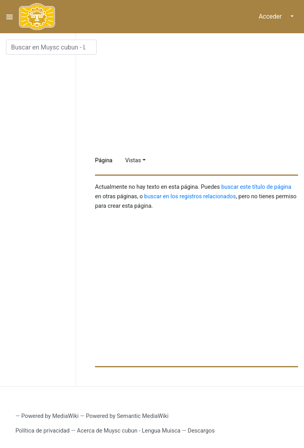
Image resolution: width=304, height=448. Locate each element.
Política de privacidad (42, 430)
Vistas (133, 160)
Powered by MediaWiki (50, 416)
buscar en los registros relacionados (190, 196)
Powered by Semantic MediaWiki (127, 416)
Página (103, 160)
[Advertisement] (199, 95)
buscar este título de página (256, 187)
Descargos (201, 430)
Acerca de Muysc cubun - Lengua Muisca (128, 430)
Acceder (270, 16)
